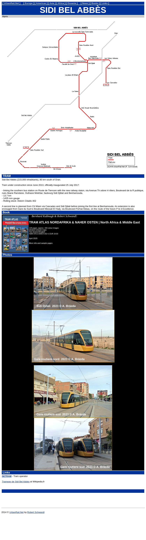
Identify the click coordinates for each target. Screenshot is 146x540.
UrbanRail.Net (16, 512)
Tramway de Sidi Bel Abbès (15, 481)
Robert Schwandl (35, 512)
